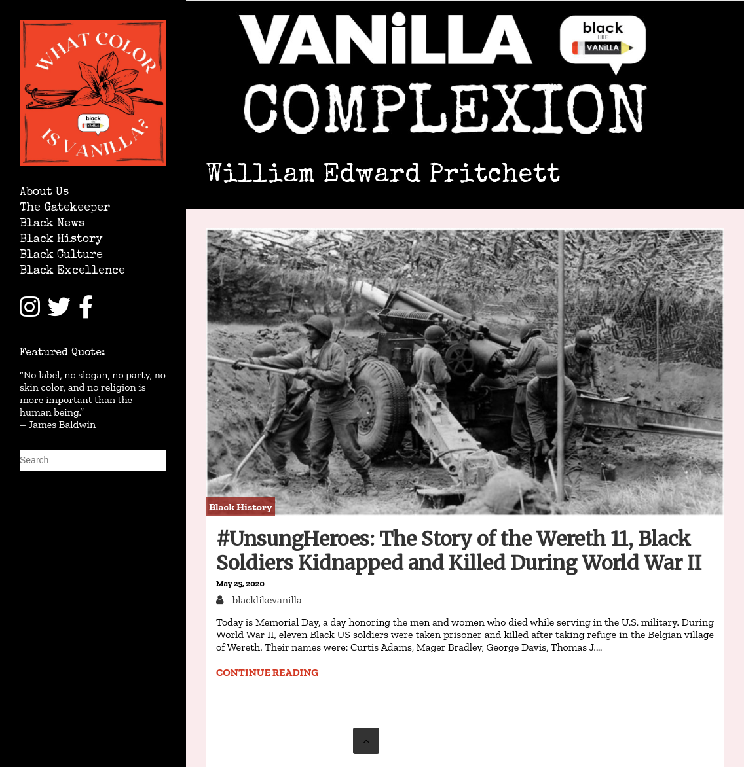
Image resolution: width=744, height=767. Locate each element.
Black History (61, 239)
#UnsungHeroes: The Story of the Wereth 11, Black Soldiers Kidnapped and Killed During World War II (458, 550)
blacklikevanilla (266, 600)
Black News (52, 224)
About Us (44, 192)
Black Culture (61, 255)
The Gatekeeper (65, 208)
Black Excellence (72, 271)
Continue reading (267, 672)
